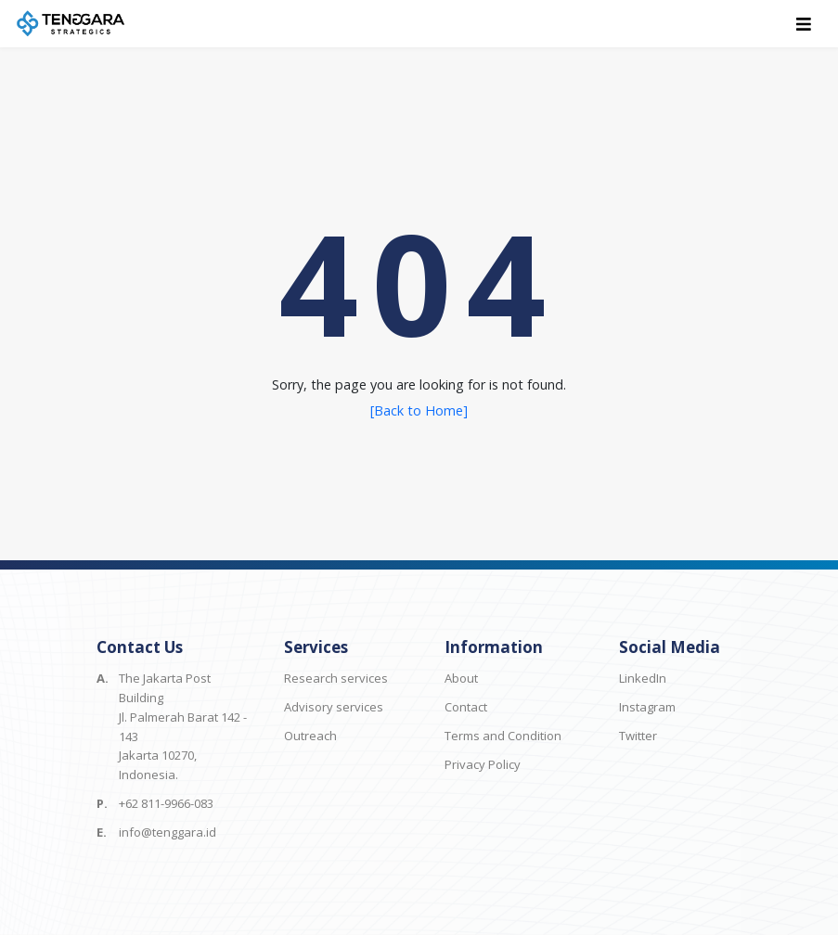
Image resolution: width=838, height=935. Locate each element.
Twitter (638, 735)
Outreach (310, 735)
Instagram (647, 706)
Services (316, 647)
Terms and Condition (503, 735)
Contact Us (140, 647)
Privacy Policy (483, 764)
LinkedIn (642, 678)
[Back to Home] (419, 410)
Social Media (669, 647)
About (461, 678)
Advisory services (333, 706)
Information (494, 647)
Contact (466, 706)
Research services (336, 678)
